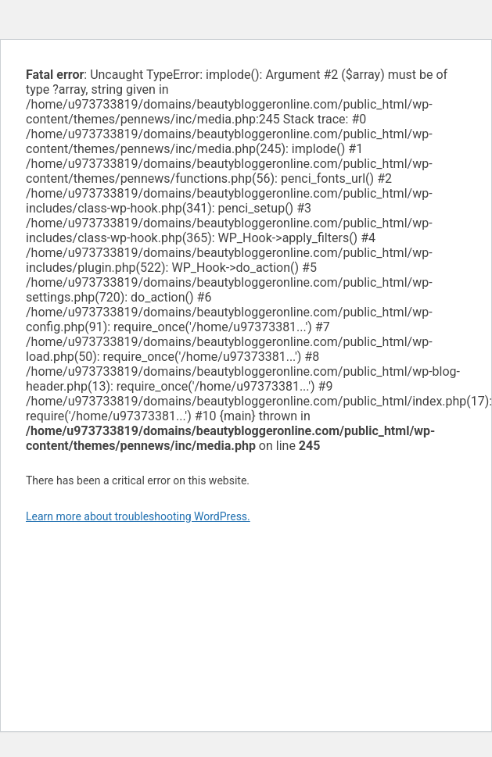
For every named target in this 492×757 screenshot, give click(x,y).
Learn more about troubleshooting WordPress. (138, 516)
